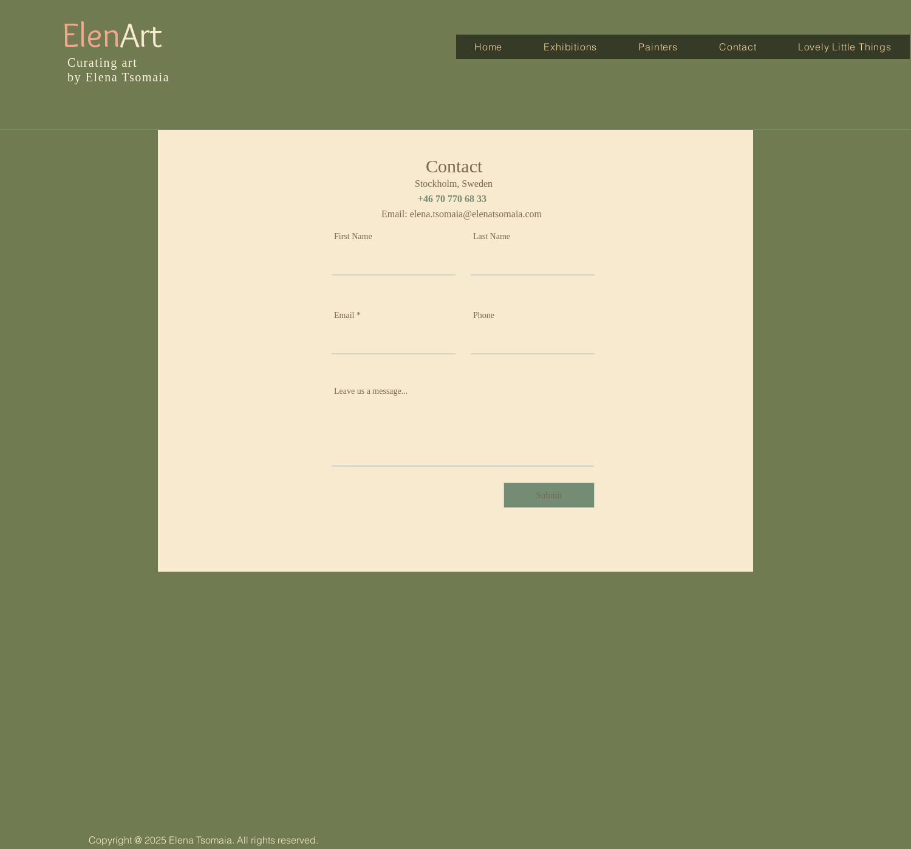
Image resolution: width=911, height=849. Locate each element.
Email (344, 315)
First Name (353, 236)
